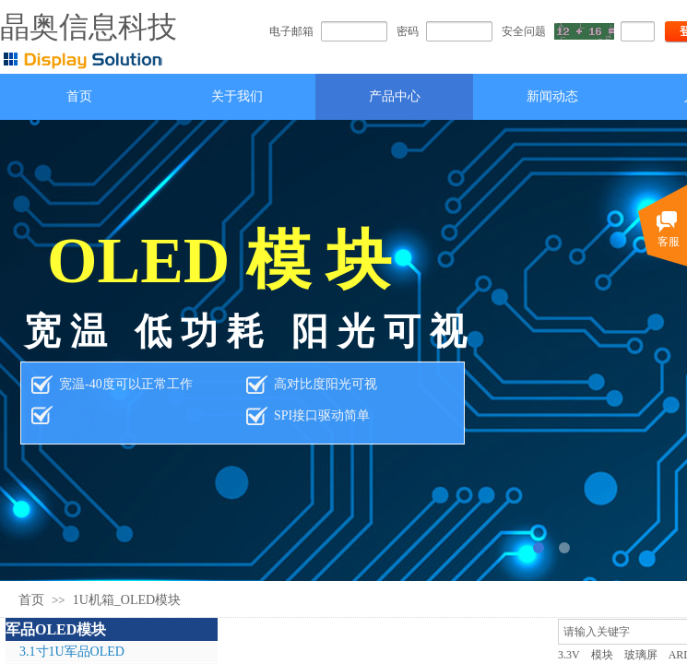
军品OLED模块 (56, 629)
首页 (31, 600)
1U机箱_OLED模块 (127, 600)
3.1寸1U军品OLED (71, 651)
